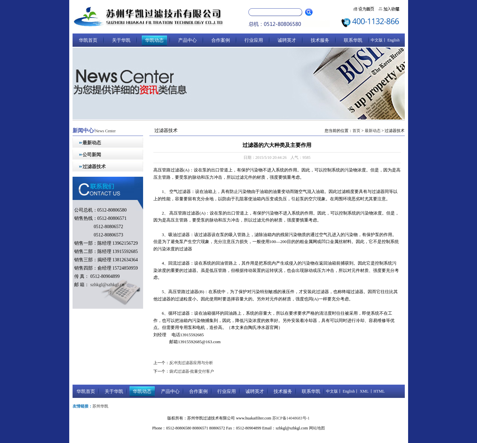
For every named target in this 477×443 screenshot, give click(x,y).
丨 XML (361, 391)
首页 (356, 130)
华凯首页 (88, 40)
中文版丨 (379, 40)
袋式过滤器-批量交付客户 (191, 371)
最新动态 (91, 142)
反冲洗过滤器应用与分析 (191, 362)
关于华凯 (121, 40)
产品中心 (187, 40)
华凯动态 (154, 40)
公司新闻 (91, 154)
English (393, 40)
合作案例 (220, 40)
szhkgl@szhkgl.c (105, 284)
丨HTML (376, 391)
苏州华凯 (100, 406)
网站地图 (317, 428)
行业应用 (253, 40)
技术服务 (320, 40)
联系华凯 (353, 40)
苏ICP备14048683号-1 (291, 418)
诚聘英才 (287, 40)
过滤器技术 (94, 166)
